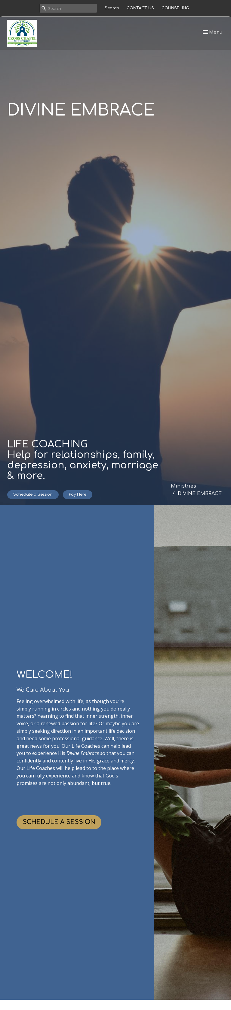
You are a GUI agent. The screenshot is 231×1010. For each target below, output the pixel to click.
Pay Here (77, 494)
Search (112, 8)
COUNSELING (175, 8)
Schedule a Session (33, 494)
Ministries (183, 486)
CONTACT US (140, 8)
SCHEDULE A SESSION (59, 822)
